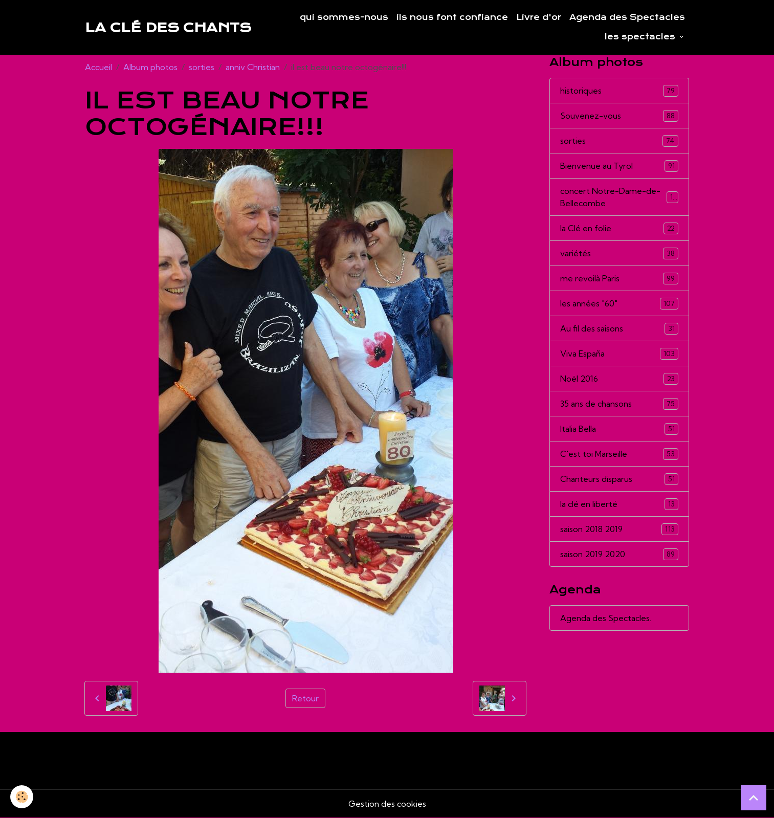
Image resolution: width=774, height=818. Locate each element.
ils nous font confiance (452, 17)
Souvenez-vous (619, 116)
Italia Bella (619, 429)
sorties (201, 67)
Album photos (150, 67)
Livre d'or (538, 17)
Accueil (98, 67)
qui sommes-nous (344, 17)
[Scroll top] (753, 797)
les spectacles (641, 36)
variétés (619, 253)
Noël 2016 (619, 379)
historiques (619, 91)
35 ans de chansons (619, 404)
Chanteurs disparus (619, 479)
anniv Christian (253, 67)
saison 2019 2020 (619, 554)
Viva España (619, 354)
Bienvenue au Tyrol (619, 166)
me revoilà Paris (619, 278)
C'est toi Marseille (619, 454)
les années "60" (619, 303)
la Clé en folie (619, 228)
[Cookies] (21, 796)
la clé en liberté (619, 504)
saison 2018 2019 (619, 529)
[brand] (168, 27)
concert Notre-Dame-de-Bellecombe (619, 197)
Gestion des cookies (387, 804)
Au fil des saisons (619, 329)
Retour (305, 698)
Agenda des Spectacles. (605, 618)
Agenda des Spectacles (627, 17)
